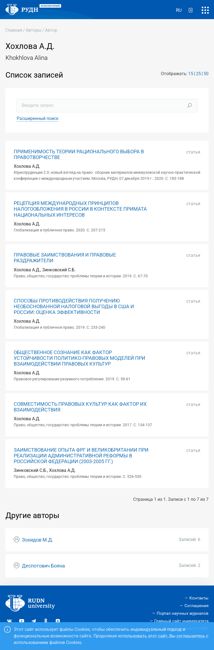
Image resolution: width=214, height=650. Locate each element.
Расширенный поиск (38, 118)
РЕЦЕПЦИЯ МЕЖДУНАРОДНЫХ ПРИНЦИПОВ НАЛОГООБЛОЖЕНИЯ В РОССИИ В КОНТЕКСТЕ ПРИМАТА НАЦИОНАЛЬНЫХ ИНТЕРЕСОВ (80, 209)
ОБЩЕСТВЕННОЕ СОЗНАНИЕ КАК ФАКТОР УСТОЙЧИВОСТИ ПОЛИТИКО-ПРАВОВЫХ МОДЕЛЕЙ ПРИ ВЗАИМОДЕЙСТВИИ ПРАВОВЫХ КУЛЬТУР (79, 358)
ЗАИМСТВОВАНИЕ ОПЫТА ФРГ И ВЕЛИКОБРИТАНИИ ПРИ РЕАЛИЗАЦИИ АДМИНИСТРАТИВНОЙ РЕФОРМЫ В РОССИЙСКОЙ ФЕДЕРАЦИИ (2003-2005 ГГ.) (81, 455)
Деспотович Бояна (43, 566)
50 (206, 73)
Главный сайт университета (181, 621)
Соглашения (196, 605)
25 (198, 73)
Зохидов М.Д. (37, 540)
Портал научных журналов (183, 613)
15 (190, 73)
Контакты (199, 598)
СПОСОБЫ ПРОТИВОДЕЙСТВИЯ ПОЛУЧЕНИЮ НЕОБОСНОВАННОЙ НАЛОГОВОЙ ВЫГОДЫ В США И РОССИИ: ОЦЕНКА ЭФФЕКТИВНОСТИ (74, 306)
